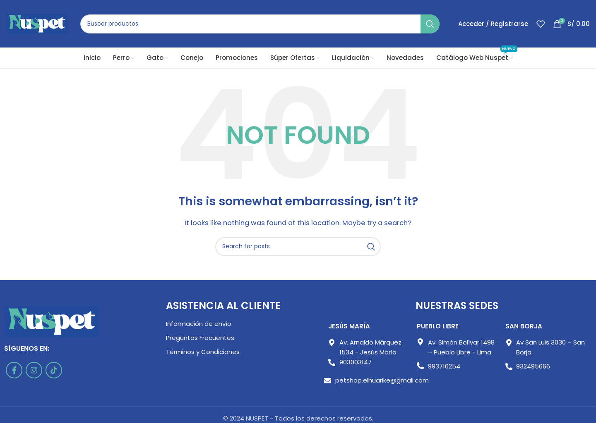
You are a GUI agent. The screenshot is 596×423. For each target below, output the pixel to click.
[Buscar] (260, 23)
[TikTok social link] (54, 370)
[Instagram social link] (34, 370)
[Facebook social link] (14, 370)
